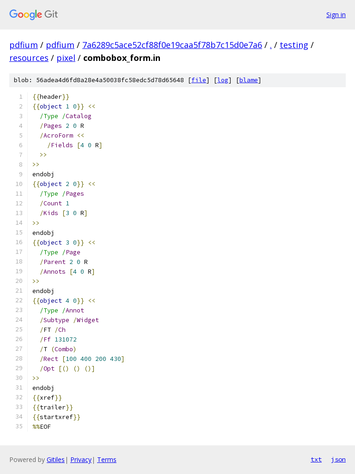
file (198, 80)
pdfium (23, 44)
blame (248, 80)
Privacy (81, 459)
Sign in (336, 14)
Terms (106, 459)
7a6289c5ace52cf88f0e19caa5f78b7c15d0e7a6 (172, 44)
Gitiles (56, 459)
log (222, 80)
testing (294, 44)
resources (29, 57)
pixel (65, 57)
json (338, 459)
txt (316, 459)
